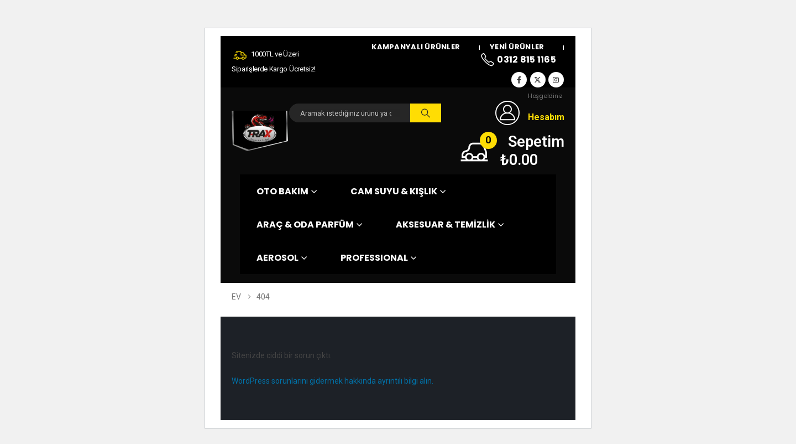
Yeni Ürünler (517, 47)
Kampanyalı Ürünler (415, 47)
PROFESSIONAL (374, 257)
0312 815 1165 (518, 60)
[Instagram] (556, 79)
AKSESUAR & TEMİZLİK (445, 224)
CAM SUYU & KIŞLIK (393, 191)
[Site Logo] (260, 131)
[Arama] (425, 113)
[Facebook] (519, 79)
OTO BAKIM (282, 191)
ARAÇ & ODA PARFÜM (305, 224)
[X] (538, 79)
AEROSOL (277, 257)
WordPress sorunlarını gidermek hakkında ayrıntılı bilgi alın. (332, 380)
